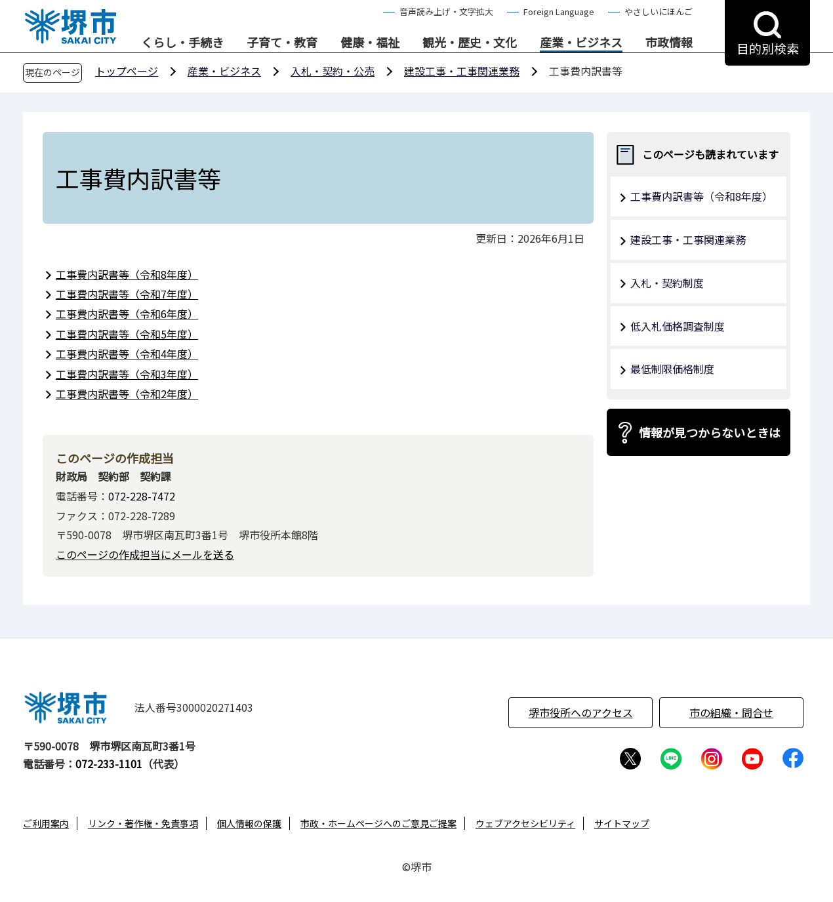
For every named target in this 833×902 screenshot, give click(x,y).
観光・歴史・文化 (469, 43)
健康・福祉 (369, 43)
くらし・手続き (182, 43)
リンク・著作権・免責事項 (143, 823)
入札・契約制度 (667, 283)
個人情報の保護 (249, 823)
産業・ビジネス (581, 43)
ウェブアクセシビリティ (525, 823)
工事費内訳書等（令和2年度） (127, 393)
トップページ (126, 71)
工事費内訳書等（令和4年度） (127, 353)
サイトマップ (621, 823)
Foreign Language (558, 11)
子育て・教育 (282, 43)
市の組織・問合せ (731, 712)
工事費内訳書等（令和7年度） (127, 294)
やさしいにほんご (658, 11)
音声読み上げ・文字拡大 (446, 11)
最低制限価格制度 (672, 369)
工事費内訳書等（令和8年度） (127, 274)
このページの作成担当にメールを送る (145, 554)
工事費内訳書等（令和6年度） (127, 313)
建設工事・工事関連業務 (461, 71)
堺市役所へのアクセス (581, 712)
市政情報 (669, 43)
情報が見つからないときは (710, 432)
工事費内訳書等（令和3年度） (127, 374)
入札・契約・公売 (333, 71)
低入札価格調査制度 (677, 326)
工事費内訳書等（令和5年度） (127, 334)
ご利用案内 (46, 823)
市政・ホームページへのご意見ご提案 (378, 823)
